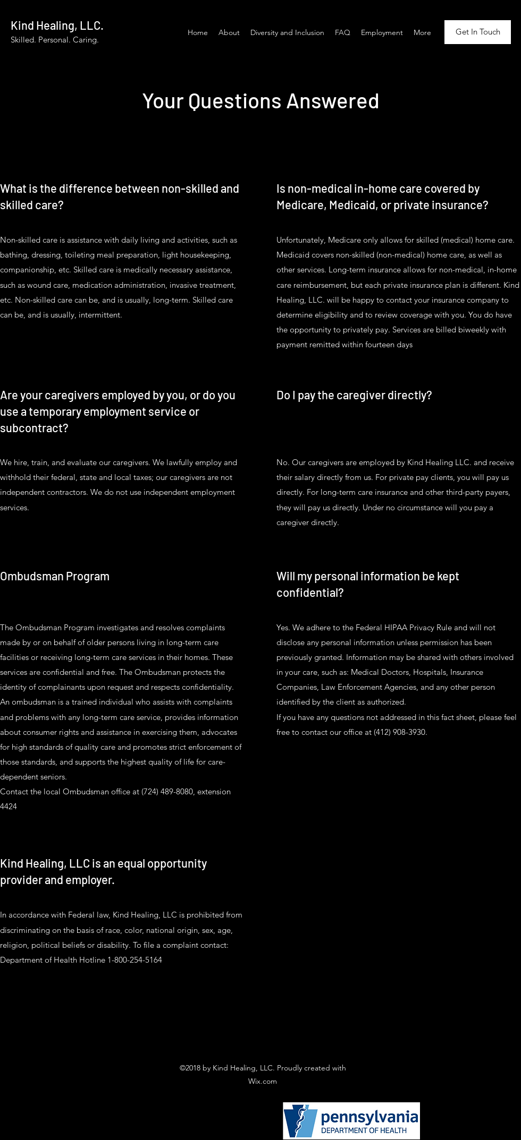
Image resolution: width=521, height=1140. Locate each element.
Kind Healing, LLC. (57, 25)
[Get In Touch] (477, 32)
